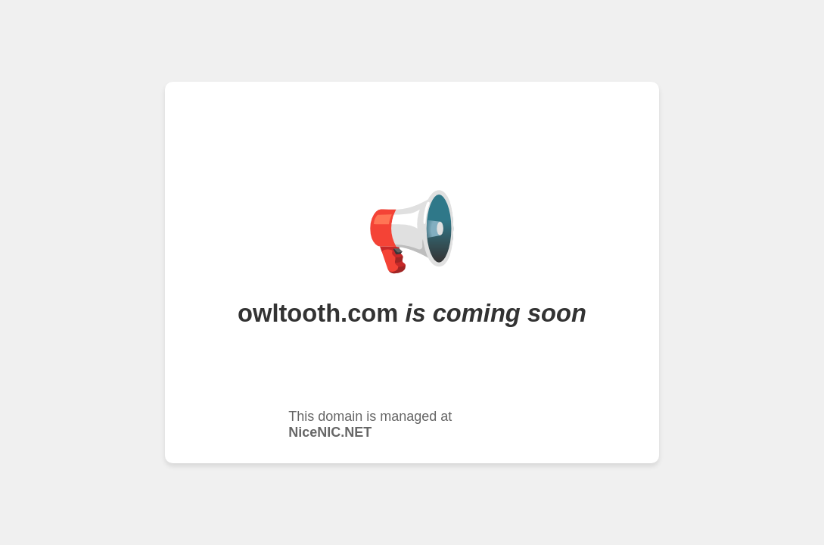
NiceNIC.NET (330, 432)
